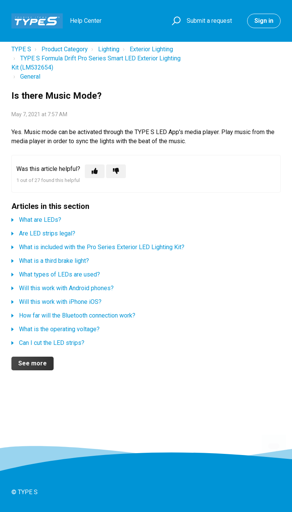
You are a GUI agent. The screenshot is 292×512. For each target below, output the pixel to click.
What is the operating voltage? (59, 329)
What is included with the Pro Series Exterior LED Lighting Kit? (101, 247)
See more (32, 363)
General (30, 76)
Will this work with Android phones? (66, 288)
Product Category (64, 49)
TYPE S (21, 49)
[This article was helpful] (95, 171)
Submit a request (209, 20)
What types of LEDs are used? (59, 274)
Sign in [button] (263, 20)
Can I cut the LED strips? (51, 342)
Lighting (108, 49)
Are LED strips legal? (47, 233)
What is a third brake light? (54, 260)
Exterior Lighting (151, 49)
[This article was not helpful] (116, 171)
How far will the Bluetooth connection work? (77, 315)
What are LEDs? (40, 219)
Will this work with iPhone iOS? (60, 301)
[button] (175, 21)
